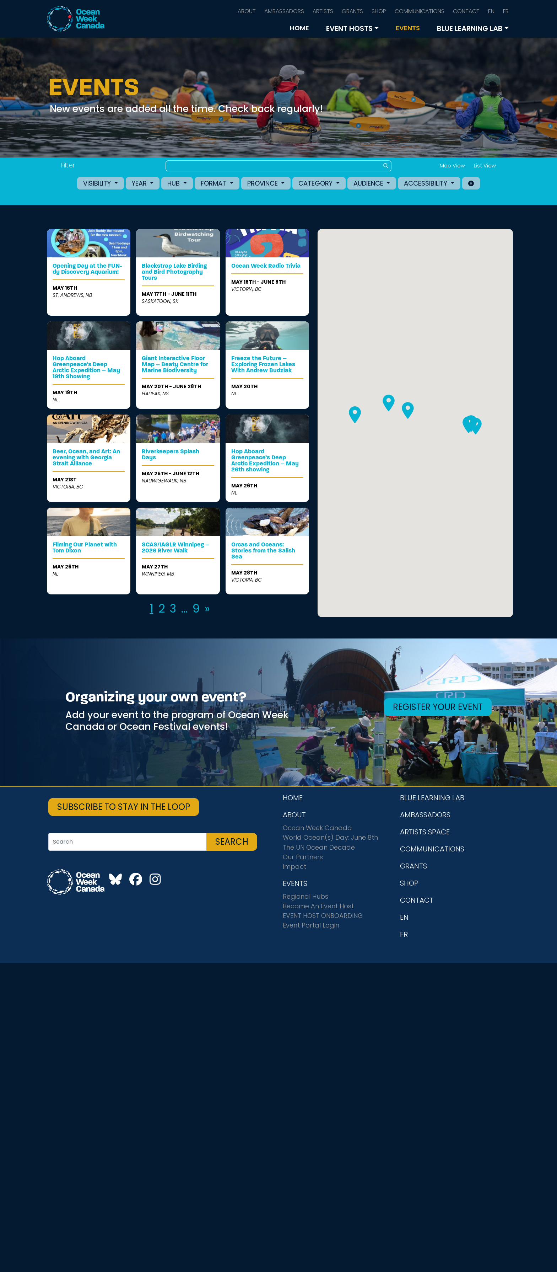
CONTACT (466, 11)
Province (263, 183)
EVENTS (408, 27)
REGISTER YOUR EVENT (438, 707)
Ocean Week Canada (317, 827)
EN (491, 11)
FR (506, 11)
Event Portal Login (311, 925)
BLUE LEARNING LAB (470, 28)
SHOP (379, 11)
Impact (294, 866)
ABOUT (247, 11)
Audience (369, 183)
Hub (174, 183)
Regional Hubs (305, 896)
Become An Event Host (318, 906)
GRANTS (352, 11)
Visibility (98, 183)
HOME (299, 27)
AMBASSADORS (284, 11)
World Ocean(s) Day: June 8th (330, 837)
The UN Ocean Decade (319, 847)
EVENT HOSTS (349, 28)
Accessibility (426, 183)
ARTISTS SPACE (425, 832)
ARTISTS (323, 11)
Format (214, 183)
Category (316, 183)
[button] (469, 424)
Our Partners (303, 857)
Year (140, 183)
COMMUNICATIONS (419, 11)
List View (485, 165)
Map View (452, 165)
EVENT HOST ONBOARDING (323, 915)
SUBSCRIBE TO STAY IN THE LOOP (123, 807)
